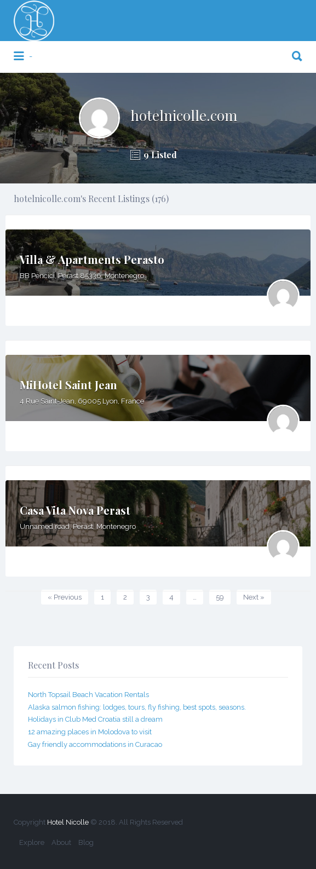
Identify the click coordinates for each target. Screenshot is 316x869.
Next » (254, 597)
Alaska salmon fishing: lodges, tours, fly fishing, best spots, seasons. (137, 707)
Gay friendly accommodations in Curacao (95, 744)
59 (220, 597)
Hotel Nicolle (68, 822)
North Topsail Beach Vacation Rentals (88, 694)
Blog (86, 842)
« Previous (65, 597)
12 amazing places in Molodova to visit (90, 732)
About (61, 842)
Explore (31, 842)
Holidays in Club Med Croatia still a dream (95, 719)
